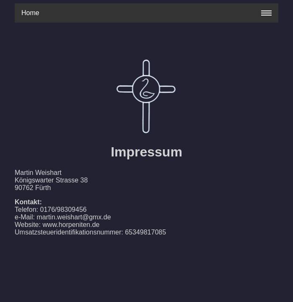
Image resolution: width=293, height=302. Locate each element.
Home (30, 12)
